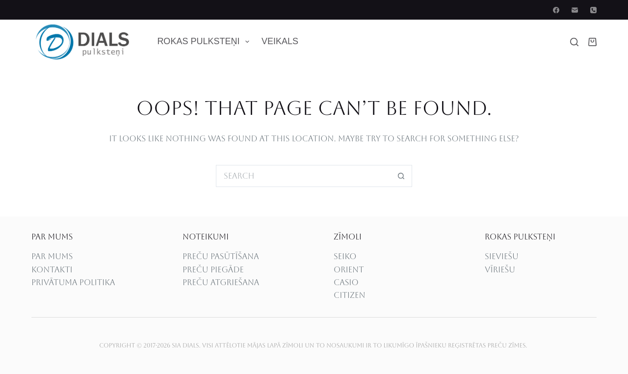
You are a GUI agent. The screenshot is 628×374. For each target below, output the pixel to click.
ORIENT (349, 269)
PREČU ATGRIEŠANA (221, 282)
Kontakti (52, 269)
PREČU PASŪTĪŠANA (221, 256)
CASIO (346, 282)
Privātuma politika (73, 282)
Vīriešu (500, 269)
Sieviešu (502, 256)
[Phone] (593, 10)
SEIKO (345, 256)
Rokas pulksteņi (205, 42)
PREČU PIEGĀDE (213, 269)
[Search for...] (303, 176)
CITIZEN (350, 295)
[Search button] (401, 176)
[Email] (575, 10)
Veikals (280, 41)
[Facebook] (556, 10)
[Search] (574, 42)
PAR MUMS (52, 256)
